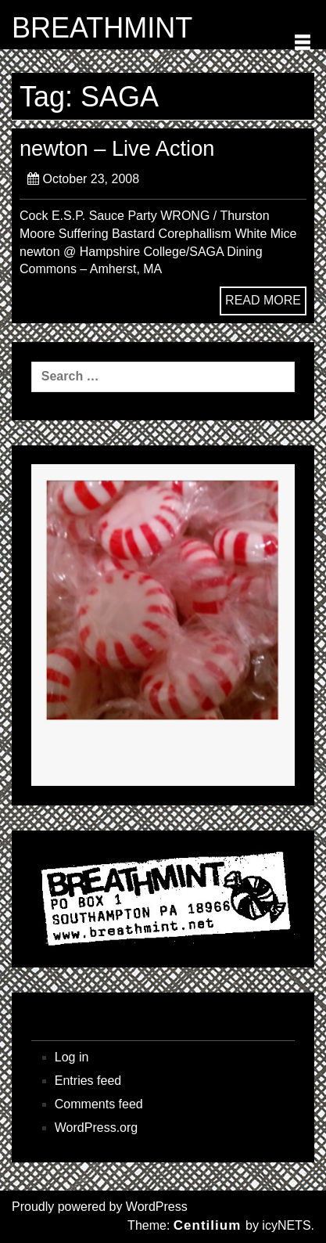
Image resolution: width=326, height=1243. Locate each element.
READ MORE (263, 300)
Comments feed (99, 1104)
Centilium (207, 1225)
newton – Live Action (117, 148)
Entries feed (88, 1080)
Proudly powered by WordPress (100, 1206)
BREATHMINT (102, 28)
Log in (72, 1057)
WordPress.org (96, 1127)
